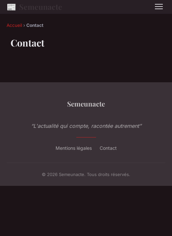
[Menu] (158, 6)
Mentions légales (74, 148)
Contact (108, 148)
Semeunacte (34, 6)
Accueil (14, 25)
